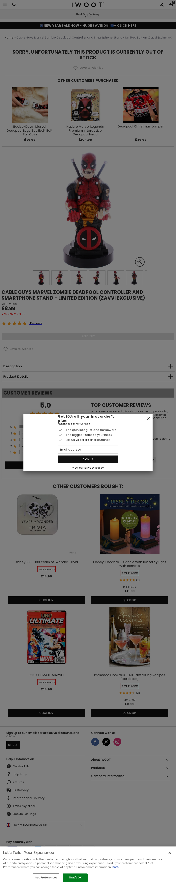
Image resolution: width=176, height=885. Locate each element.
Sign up (88, 459)
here (115, 867)
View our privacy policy (88, 467)
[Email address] (88, 450)
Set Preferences (46, 877)
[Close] (149, 418)
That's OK (75, 877)
